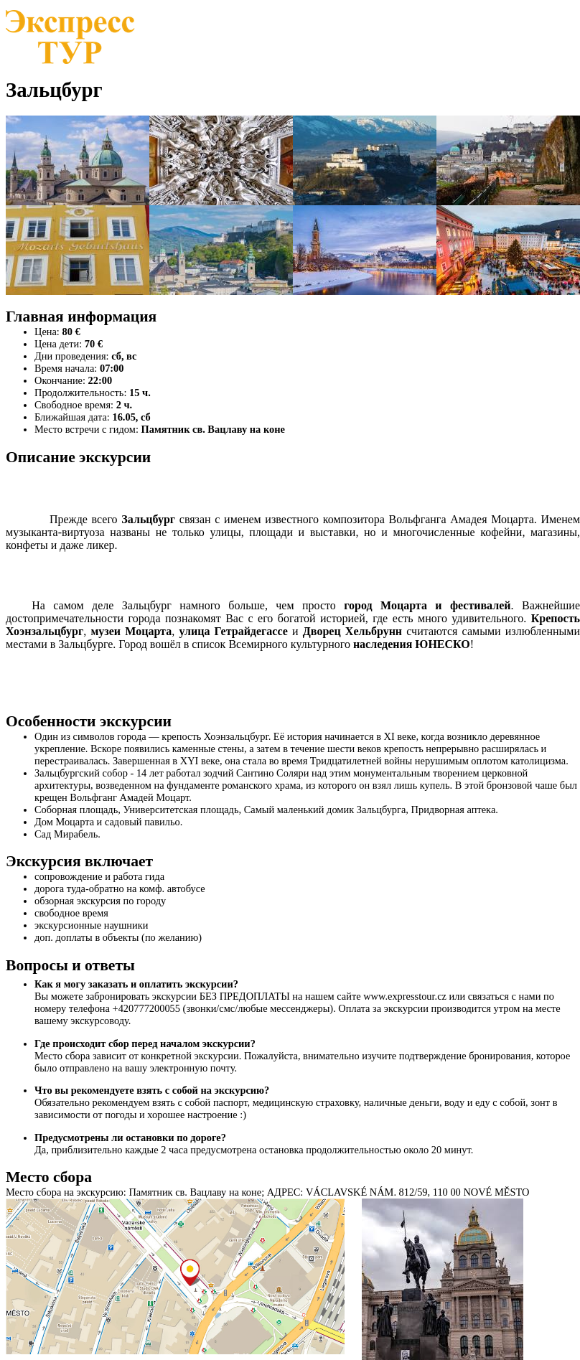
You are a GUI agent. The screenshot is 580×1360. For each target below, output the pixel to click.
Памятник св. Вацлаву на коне (213, 429)
